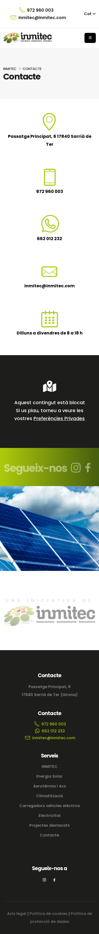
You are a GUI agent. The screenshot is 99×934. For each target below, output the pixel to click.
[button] (90, 14)
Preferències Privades (59, 418)
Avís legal (16, 913)
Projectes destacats (49, 825)
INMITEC (9, 69)
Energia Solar (49, 776)
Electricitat (50, 815)
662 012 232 (49, 239)
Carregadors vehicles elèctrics (49, 805)
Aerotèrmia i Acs (49, 786)
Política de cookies (48, 913)
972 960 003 (36, 10)
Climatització (49, 796)
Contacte (49, 835)
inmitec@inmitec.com (38, 17)
